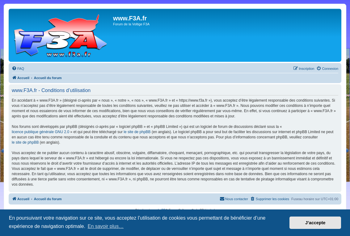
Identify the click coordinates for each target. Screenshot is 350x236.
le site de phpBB (137, 132)
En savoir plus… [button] (106, 226)
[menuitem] (18, 68)
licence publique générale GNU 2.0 (40, 132)
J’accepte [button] (315, 222)
